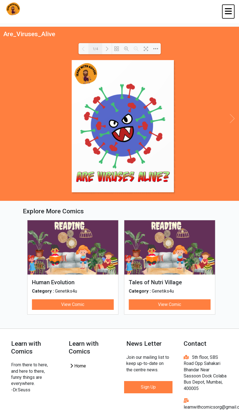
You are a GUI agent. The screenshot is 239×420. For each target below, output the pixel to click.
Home (78, 366)
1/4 (95, 49)
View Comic (69, 304)
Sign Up (148, 387)
